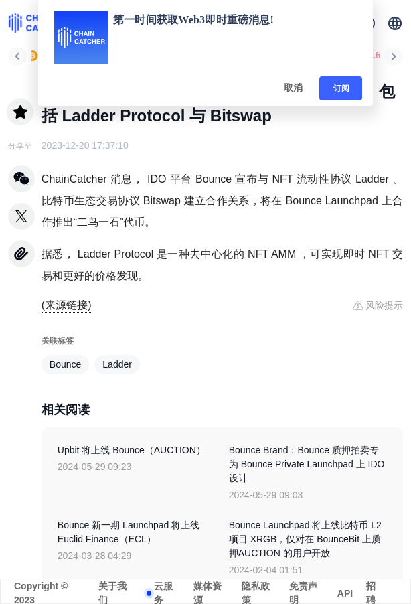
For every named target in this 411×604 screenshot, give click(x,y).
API (345, 593)
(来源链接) (67, 305)
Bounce (65, 364)
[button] (395, 23)
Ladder (117, 364)
